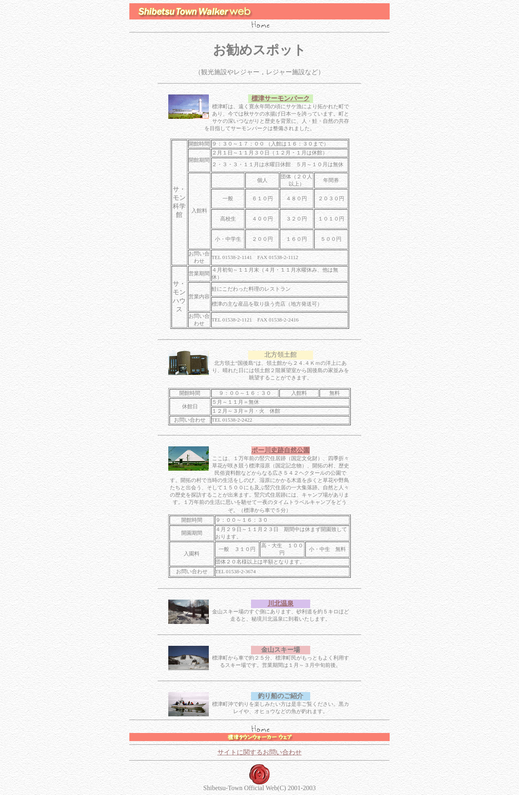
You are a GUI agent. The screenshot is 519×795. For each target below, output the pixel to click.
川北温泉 (281, 603)
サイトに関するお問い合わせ (259, 752)
